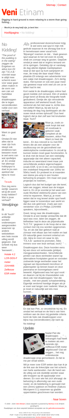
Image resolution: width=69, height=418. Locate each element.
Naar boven (59, 399)
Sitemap (51, 5)
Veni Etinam (20, 404)
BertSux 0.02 (53, 404)
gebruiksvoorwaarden (56, 408)
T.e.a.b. (8, 181)
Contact (62, 5)
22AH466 (9, 265)
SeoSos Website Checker (44, 417)
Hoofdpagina (11, 32)
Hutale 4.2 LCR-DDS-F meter (10, 258)
